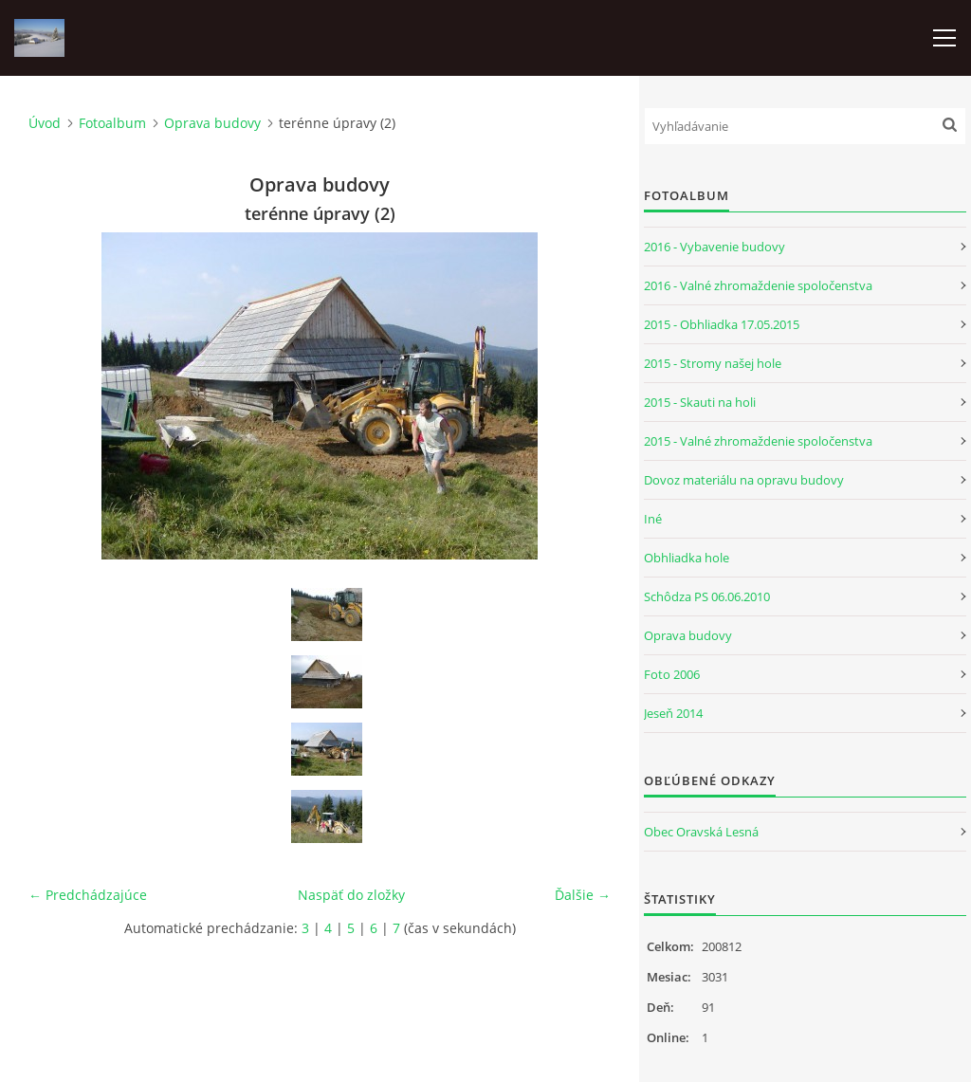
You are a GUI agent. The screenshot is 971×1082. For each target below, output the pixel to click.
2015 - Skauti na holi (700, 402)
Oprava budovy (212, 123)
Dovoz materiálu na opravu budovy (744, 479)
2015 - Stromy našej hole (712, 363)
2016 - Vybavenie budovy (714, 246)
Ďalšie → (583, 895)
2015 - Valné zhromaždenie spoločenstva (758, 440)
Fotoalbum (112, 123)
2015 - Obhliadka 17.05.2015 (721, 324)
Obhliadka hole (686, 557)
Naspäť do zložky (351, 895)
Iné (653, 518)
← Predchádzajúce (87, 895)
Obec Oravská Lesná (701, 831)
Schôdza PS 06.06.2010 (707, 596)
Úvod (44, 123)
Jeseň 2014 (673, 713)
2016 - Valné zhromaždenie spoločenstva (758, 285)
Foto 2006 (672, 674)
